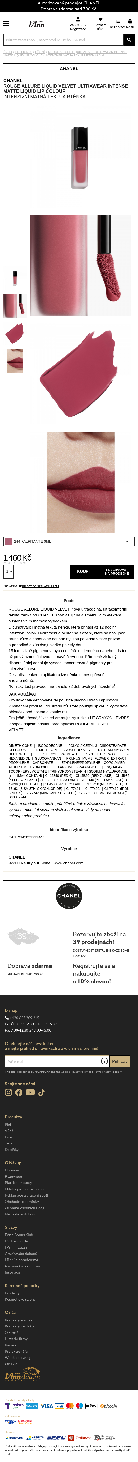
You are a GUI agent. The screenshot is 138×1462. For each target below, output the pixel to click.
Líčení (10, 1137)
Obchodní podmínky (22, 1201)
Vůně (9, 1130)
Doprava (12, 1170)
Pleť (8, 1124)
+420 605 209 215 (24, 1017)
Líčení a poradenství (21, 1259)
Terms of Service (104, 1072)
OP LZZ (11, 1364)
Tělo (8, 1143)
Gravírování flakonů (21, 1253)
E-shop (11, 1010)
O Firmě (11, 1332)
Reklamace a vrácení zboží (26, 1195)
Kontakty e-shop (18, 1320)
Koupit (84, 571)
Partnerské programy (22, 1266)
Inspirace (12, 1272)
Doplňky (12, 1149)
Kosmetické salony (20, 1299)
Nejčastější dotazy (20, 1214)
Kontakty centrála (19, 1326)
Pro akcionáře (16, 1351)
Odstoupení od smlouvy (24, 1189)
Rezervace (13, 1176)
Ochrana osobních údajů (25, 1208)
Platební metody (18, 1182)
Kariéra (11, 1345)
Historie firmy (16, 1338)
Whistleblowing (18, 1357)
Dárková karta (16, 1241)
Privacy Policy (79, 1072)
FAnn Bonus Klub (19, 1234)
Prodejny (12, 1293)
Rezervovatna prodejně (117, 571)
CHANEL (13, 80)
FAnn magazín (16, 1247)
